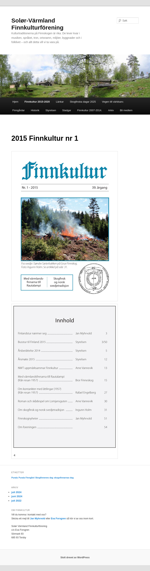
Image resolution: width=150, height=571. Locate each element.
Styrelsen (51, 110)
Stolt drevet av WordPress (74, 557)
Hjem (15, 101)
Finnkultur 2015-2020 (37, 101)
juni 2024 (16, 496)
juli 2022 (16, 500)
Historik (35, 110)
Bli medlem (126, 110)
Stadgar (66, 110)
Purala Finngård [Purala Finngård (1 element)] (26, 477)
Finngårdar (18, 110)
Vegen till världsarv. (113, 101)
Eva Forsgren (58, 518)
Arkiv (111, 110)
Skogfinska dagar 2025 (83, 101)
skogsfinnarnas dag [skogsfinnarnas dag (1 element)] (64, 477)
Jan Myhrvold (37, 518)
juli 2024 (16, 492)
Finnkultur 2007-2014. (89, 110)
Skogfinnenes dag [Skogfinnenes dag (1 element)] (44, 477)
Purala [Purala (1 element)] (14, 477)
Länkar (60, 101)
